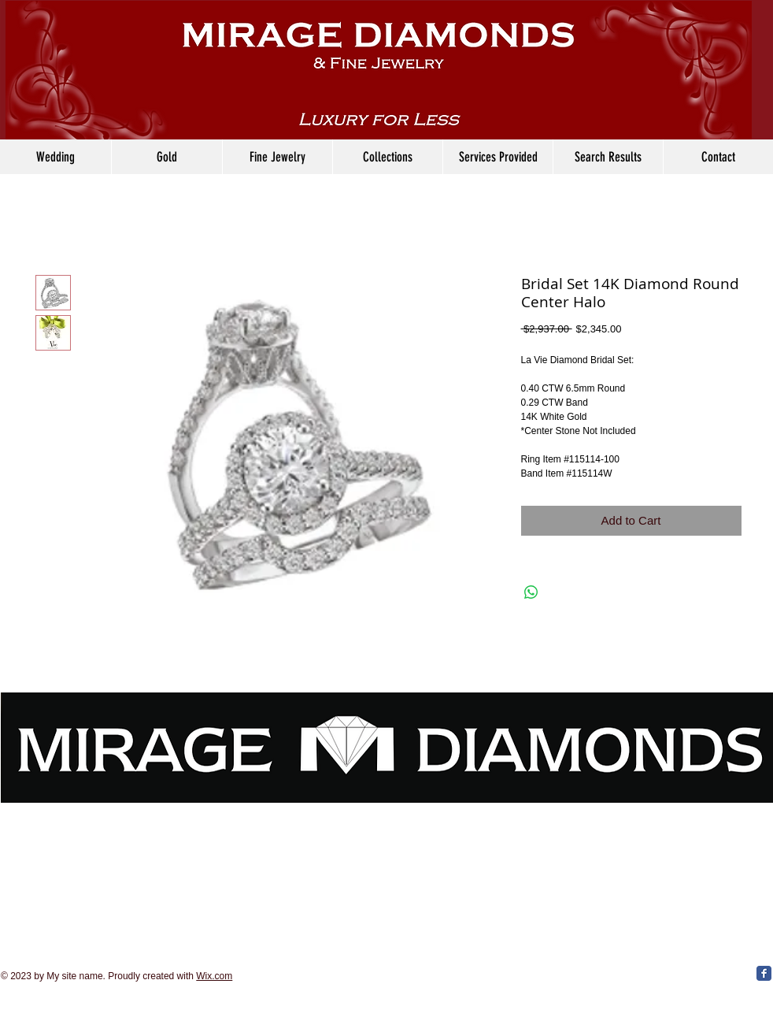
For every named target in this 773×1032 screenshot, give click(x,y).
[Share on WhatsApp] (531, 592)
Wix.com (214, 976)
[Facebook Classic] (763, 973)
